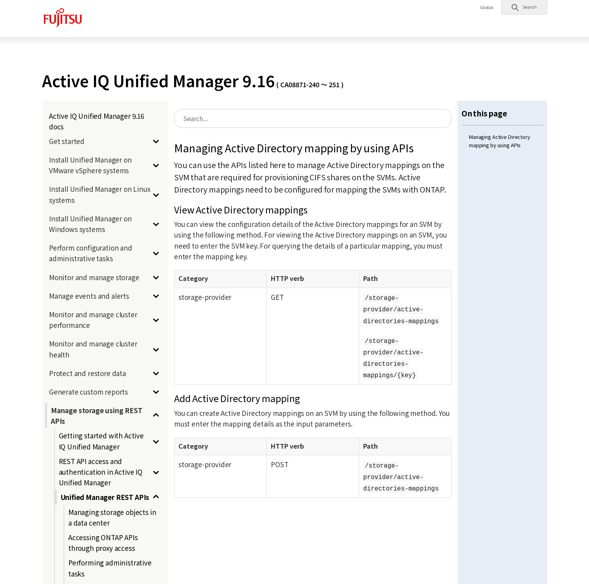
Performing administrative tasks (110, 568)
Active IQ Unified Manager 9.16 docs (96, 121)
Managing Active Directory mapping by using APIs (499, 140)
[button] (524, 7)
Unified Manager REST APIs (105, 497)
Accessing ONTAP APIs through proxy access (103, 542)
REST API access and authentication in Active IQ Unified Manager (101, 471)
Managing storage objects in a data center (112, 517)
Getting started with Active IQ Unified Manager (101, 441)
